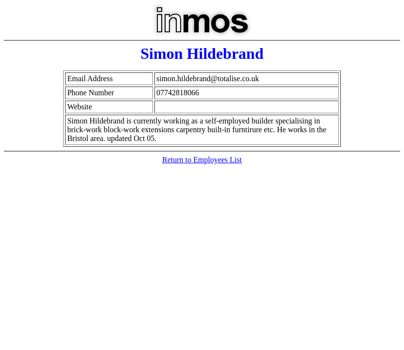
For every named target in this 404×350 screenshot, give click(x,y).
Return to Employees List (202, 160)
